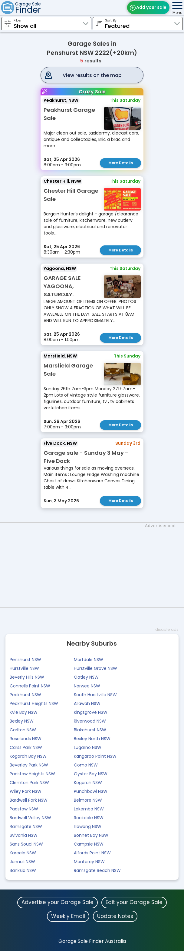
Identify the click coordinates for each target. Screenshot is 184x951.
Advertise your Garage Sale (57, 902)
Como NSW (86, 765)
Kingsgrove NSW (90, 712)
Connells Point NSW (30, 686)
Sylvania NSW (24, 835)
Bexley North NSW (92, 739)
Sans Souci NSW (26, 844)
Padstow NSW (24, 809)
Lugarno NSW (87, 747)
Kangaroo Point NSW (95, 756)
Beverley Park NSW (29, 765)
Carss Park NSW (26, 747)
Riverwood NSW (90, 721)
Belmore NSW (88, 800)
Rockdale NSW (89, 818)
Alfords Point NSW (92, 853)
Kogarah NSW (88, 783)
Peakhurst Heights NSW (34, 703)
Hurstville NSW (24, 668)
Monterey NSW (89, 862)
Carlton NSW (23, 730)
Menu (177, 12)
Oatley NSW (86, 677)
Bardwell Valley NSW (30, 818)
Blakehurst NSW (90, 730)
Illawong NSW (87, 826)
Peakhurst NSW (25, 695)
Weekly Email (68, 916)
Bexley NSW (22, 721)
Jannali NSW (22, 862)
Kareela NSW (23, 853)
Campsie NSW (89, 844)
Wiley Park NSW (25, 791)
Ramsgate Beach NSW (97, 870)
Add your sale (151, 7)
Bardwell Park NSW (29, 800)
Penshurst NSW (25, 660)
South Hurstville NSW (95, 695)
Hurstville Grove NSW (95, 668)
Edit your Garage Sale (134, 902)
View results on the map (92, 75)
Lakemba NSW (89, 809)
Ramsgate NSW (26, 826)
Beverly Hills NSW (27, 677)
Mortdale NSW (88, 660)
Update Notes (115, 916)
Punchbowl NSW (90, 791)
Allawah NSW (87, 703)
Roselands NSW (25, 739)
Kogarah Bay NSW (28, 756)
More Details (120, 162)
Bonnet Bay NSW (91, 835)
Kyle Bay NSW (24, 712)
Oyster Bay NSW (90, 774)
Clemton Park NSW (29, 783)
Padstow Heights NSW (32, 774)
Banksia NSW (23, 870)
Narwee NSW (87, 686)
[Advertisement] (95, 565)
